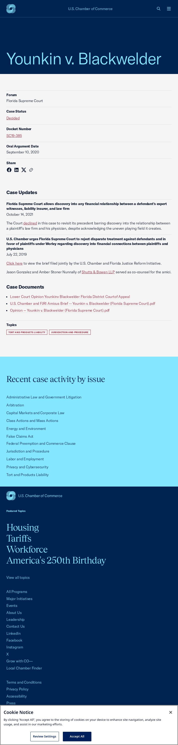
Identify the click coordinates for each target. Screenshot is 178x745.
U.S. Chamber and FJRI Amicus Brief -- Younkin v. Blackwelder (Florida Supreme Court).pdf (82, 303)
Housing (22, 527)
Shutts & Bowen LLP (98, 272)
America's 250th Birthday (56, 560)
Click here (14, 263)
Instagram (14, 647)
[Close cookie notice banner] (171, 712)
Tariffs (18, 538)
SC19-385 (14, 135)
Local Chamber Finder (24, 668)
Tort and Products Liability (26, 332)
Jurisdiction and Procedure (70, 332)
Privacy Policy (17, 689)
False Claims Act (19, 436)
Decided (13, 118)
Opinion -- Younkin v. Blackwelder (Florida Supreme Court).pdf (59, 310)
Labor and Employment (25, 459)
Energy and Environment (26, 428)
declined (30, 223)
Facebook (14, 640)
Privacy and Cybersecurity (27, 467)
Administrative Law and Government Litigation (43, 397)
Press (11, 703)
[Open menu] (169, 8)
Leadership (15, 619)
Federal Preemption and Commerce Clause (41, 443)
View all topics (17, 577)
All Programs (16, 591)
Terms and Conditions (23, 682)
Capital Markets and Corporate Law (35, 413)
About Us (14, 612)
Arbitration (15, 405)
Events (11, 605)
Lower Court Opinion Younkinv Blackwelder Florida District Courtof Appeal (70, 296)
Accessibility (16, 696)
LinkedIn (13, 633)
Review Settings (44, 736)
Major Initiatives (19, 598)
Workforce (27, 549)
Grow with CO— (19, 661)
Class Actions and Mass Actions (32, 420)
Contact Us (15, 626)
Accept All (77, 736)
